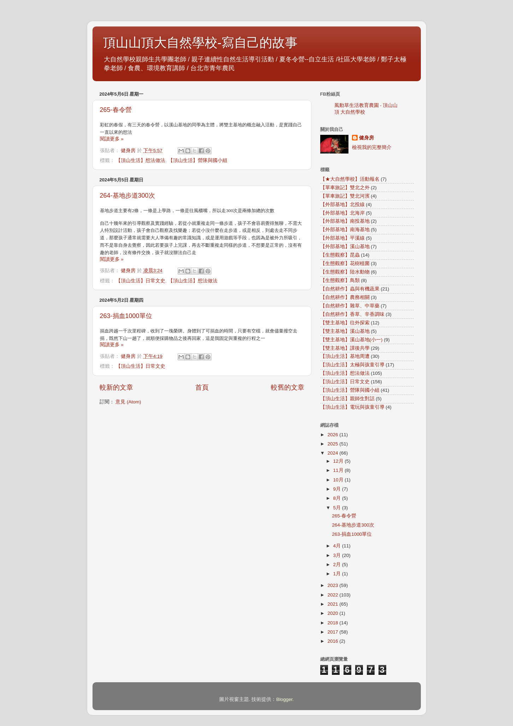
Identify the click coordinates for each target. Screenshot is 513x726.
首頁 (202, 387)
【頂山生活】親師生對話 (347, 398)
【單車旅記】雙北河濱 (345, 196)
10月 (339, 479)
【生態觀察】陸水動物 (345, 272)
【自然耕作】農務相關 (345, 297)
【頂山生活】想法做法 (140, 160)
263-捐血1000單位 (126, 315)
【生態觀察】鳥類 (340, 280)
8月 (337, 498)
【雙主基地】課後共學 (345, 348)
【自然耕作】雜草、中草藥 (350, 305)
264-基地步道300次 (127, 195)
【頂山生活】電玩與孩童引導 (352, 407)
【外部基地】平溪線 (342, 238)
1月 (337, 573)
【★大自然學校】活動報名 (350, 179)
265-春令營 (116, 109)
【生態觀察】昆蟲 (340, 255)
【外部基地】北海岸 (342, 213)
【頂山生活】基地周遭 (345, 356)
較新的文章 (116, 387)
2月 (337, 564)
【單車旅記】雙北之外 (345, 187)
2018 (333, 622)
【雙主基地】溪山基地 (345, 331)
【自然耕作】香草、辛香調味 (352, 314)
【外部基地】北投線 (342, 204)
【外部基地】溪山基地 (345, 246)
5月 (337, 507)
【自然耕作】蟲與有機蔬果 (350, 289)
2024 (333, 453)
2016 (333, 641)
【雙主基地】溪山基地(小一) (351, 339)
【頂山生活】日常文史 (140, 280)
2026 (333, 434)
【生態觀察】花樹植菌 (345, 263)
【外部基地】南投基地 (345, 221)
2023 (333, 585)
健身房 (366, 137)
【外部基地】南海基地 (345, 229)
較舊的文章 (287, 387)
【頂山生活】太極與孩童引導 (352, 364)
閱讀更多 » (112, 139)
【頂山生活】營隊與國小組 (197, 160)
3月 (337, 555)
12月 (339, 461)
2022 (333, 595)
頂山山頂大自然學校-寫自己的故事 (200, 42)
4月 (337, 545)
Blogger (284, 699)
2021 (333, 604)
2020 (333, 613)
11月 (339, 470)
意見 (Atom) (128, 401)
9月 (337, 489)
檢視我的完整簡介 (372, 147)
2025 (333, 443)
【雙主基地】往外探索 (345, 322)
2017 (333, 632)
